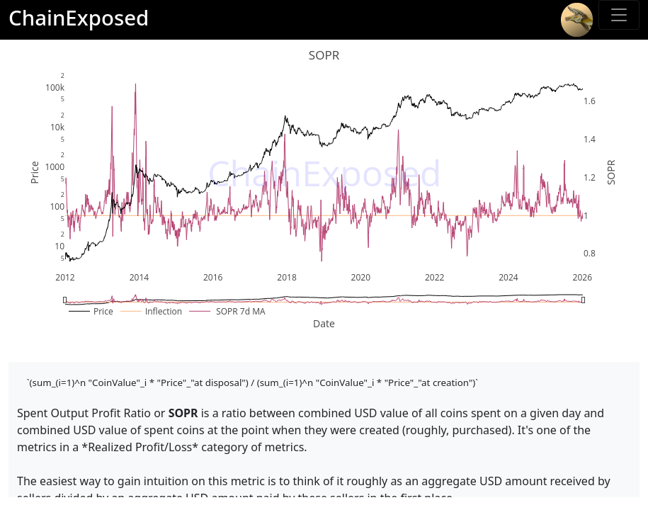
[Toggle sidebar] (619, 15)
